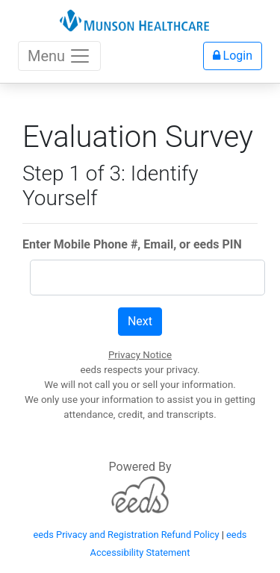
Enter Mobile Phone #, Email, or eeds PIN (132, 244)
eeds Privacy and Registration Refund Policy (127, 534)
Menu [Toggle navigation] (59, 56)
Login (232, 55)
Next (140, 321)
